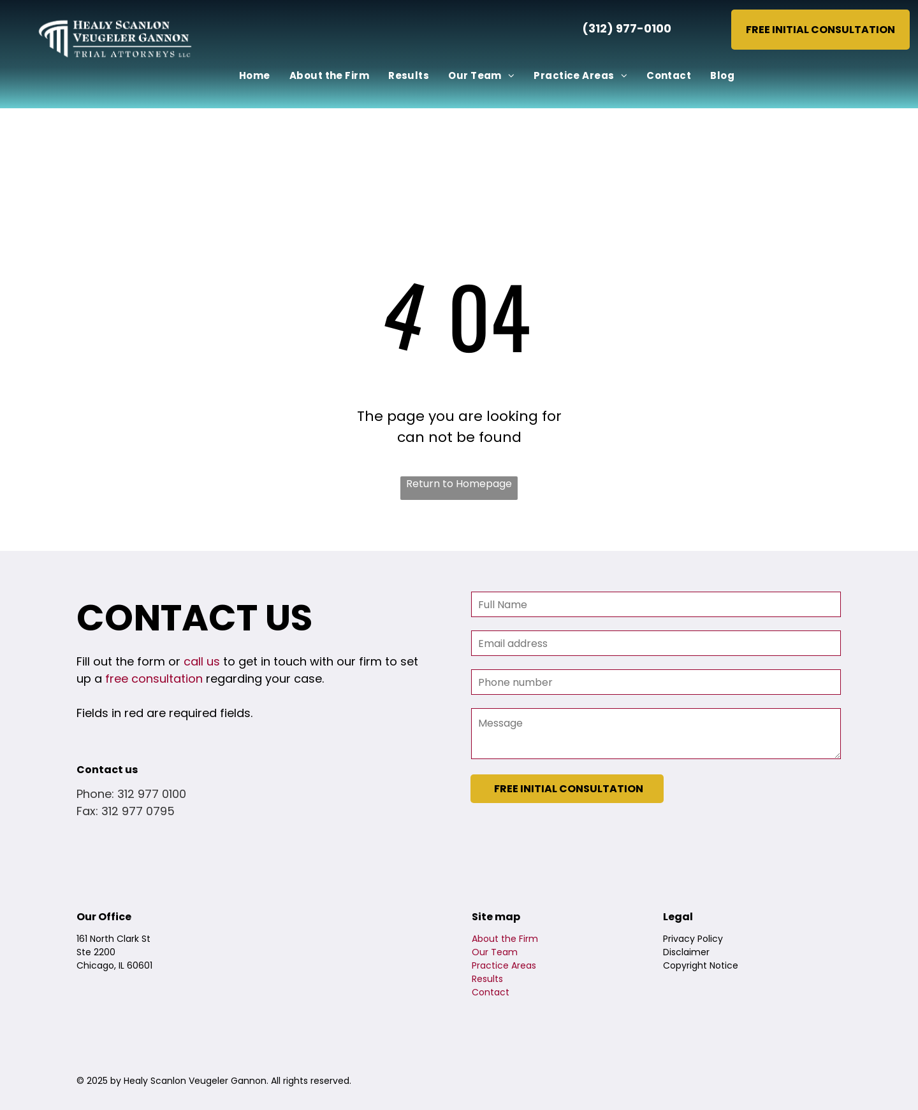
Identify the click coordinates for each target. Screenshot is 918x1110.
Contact (490, 992)
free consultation (154, 679)
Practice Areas (504, 965)
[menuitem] (254, 76)
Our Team (495, 952)
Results (487, 978)
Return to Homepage (459, 483)
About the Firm (505, 938)
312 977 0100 (151, 794)
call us (202, 661)
